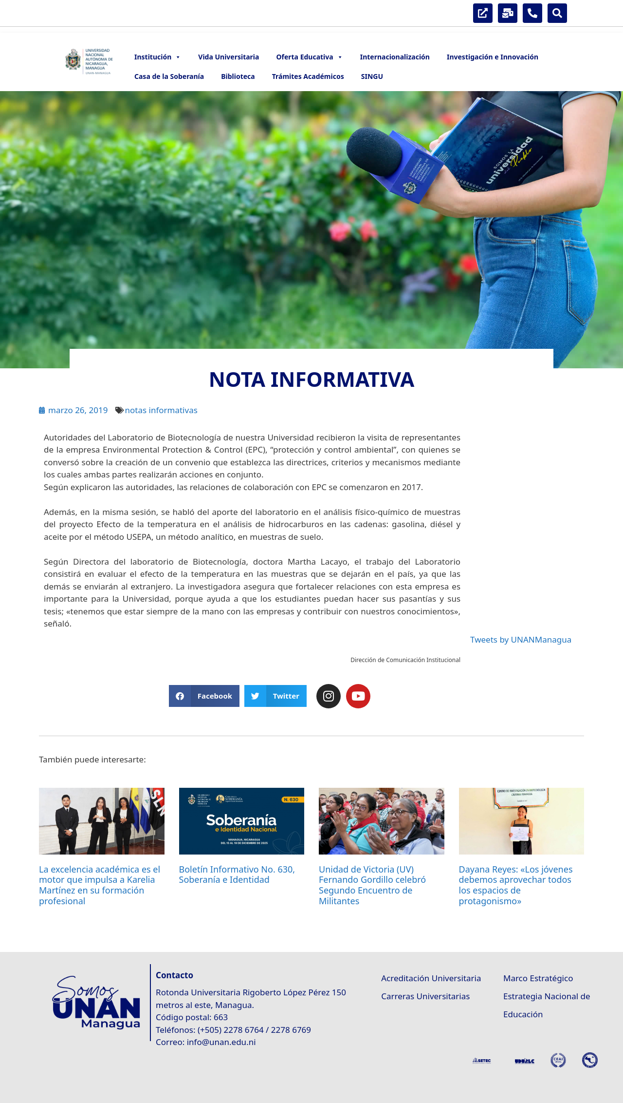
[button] (204, 696)
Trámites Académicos (308, 76)
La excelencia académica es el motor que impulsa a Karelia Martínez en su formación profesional (99, 885)
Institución (157, 57)
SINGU (372, 76)
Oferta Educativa (309, 57)
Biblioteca (238, 76)
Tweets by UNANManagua (520, 639)
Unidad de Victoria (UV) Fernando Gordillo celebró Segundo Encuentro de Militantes (372, 885)
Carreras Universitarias (425, 996)
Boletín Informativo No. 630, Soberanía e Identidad (237, 874)
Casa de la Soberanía (169, 76)
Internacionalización (395, 56)
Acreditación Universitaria (431, 978)
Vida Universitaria (228, 56)
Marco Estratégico (538, 978)
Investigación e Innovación (492, 56)
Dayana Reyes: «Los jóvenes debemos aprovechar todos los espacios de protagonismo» (516, 885)
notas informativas (161, 410)
